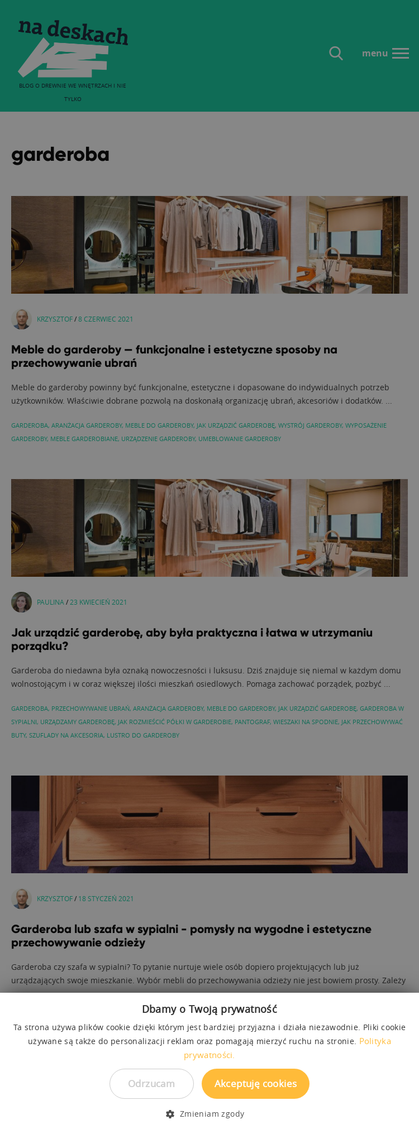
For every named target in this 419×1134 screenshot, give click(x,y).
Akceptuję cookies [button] (256, 1083)
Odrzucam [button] (151, 1083)
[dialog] (209, 567)
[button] (209, 1114)
